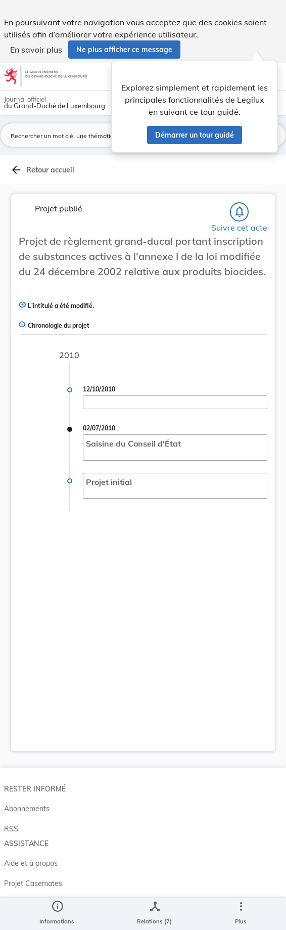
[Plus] (240, 913)
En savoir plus (36, 50)
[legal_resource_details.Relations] (154, 913)
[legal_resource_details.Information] (56, 913)
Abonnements (27, 808)
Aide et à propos (31, 863)
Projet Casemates (33, 883)
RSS (11, 828)
